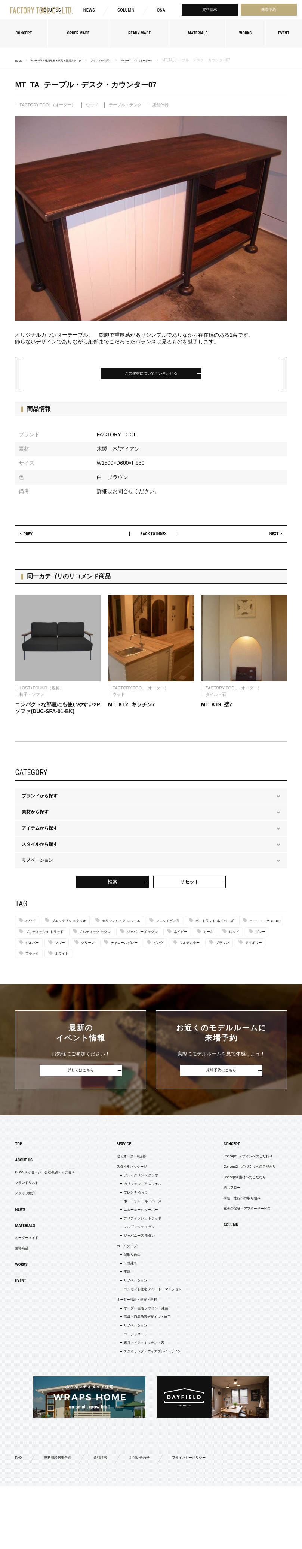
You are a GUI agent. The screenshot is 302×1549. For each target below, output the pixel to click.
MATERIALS (28, 1261)
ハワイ (33, 927)
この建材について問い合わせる (151, 375)
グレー (193, 952)
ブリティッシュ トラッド (179, 939)
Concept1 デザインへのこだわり (238, 1183)
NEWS (86, 12)
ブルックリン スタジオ (81, 927)
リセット (189, 887)
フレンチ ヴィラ (132, 1225)
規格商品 (24, 1287)
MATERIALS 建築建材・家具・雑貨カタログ (69, 60)
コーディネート (131, 1391)
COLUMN (124, 12)
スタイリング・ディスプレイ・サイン (154, 1411)
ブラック (35, 977)
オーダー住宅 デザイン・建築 (145, 1361)
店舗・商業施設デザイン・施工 (147, 1371)
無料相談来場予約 (64, 1519)
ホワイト (72, 977)
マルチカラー (162, 964)
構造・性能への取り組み (230, 1231)
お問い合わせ (158, 1519)
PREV (32, 538)
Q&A (160, 12)
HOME (19, 60)
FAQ (19, 1519)
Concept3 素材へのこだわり (234, 1207)
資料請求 (209, 12)
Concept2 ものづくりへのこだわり (241, 1195)
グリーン (35, 964)
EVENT (22, 1323)
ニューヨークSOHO (116, 939)
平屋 (120, 1318)
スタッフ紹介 (28, 1225)
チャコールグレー (81, 964)
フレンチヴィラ (207, 927)
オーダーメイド (30, 1275)
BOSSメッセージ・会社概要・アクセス (55, 1201)
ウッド (92, 105)
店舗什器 (160, 105)
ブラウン (203, 964)
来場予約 (268, 12)
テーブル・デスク (125, 105)
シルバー (227, 952)
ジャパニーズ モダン (47, 952)
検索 (112, 887)
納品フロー (217, 1219)
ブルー (261, 952)
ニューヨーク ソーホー (139, 1246)
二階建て (125, 1308)
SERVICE (117, 1169)
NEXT (270, 538)
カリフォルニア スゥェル (148, 927)
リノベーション (131, 1328)
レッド (161, 952)
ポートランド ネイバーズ (52, 939)
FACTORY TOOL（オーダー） (175, 60)
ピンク (123, 964)
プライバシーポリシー (216, 1519)
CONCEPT (217, 1169)
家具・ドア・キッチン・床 (143, 1401)
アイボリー (241, 964)
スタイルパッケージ (128, 1195)
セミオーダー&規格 (127, 1183)
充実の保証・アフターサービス (237, 1243)
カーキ (129, 952)
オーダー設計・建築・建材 (134, 1351)
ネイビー (96, 952)
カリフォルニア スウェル (141, 1215)
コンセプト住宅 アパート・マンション (154, 1339)
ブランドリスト (30, 1213)
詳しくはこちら (81, 1095)
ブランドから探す (128, 60)
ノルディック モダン (243, 939)
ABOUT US (26, 1187)
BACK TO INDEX (153, 538)
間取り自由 (127, 1298)
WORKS (23, 1305)
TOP (20, 1169)
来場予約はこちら (221, 1095)
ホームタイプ (121, 1288)
